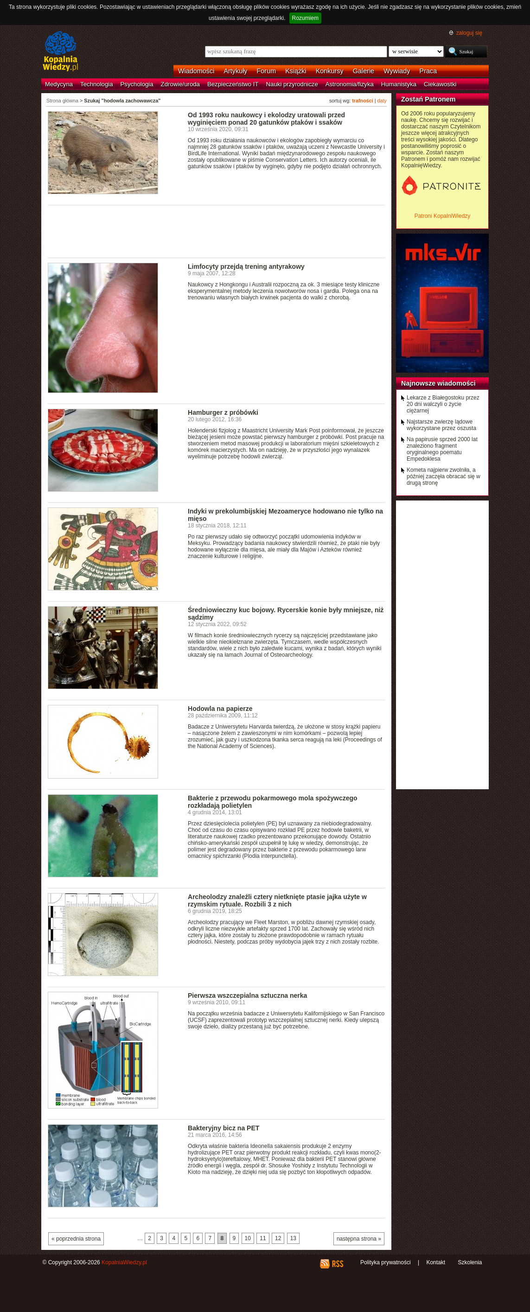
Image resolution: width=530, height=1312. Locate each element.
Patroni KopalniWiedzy (443, 216)
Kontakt (435, 1262)
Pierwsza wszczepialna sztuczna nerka (247, 995)
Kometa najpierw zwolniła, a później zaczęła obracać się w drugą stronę (443, 476)
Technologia (96, 84)
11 (263, 1238)
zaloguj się (469, 33)
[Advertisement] (216, 231)
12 (278, 1238)
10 (248, 1238)
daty (382, 100)
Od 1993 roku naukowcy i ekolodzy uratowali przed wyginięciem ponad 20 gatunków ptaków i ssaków (266, 118)
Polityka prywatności (385, 1262)
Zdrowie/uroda (180, 84)
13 (293, 1238)
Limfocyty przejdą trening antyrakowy (246, 266)
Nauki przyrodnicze (292, 84)
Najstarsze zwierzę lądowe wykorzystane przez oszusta (441, 424)
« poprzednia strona (76, 1239)
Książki (296, 71)
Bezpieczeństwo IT (233, 84)
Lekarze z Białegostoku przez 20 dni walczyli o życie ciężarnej (443, 404)
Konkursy (330, 71)
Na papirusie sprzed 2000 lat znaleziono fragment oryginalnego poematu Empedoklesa (442, 449)
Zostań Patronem (428, 99)
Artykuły (235, 71)
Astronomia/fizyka (350, 84)
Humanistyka (398, 84)
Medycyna (59, 84)
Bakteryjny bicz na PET (223, 1128)
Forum (266, 71)
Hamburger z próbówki (223, 412)
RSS (337, 1263)
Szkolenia (470, 1262)
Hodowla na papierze (220, 708)
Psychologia (137, 84)
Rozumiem (305, 18)
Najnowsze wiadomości (438, 383)
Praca (428, 71)
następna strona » (359, 1239)
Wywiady (396, 71)
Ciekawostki (440, 84)
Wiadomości (196, 71)
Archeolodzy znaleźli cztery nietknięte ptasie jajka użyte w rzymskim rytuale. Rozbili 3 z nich (277, 900)
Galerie (363, 71)
